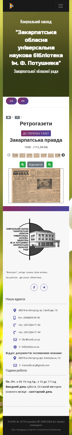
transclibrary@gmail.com (35, 365)
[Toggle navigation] (60, 6)
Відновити (35, 164)
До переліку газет (36, 133)
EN (23, 100)
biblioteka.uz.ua (30, 346)
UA (11, 100)
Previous (9, 155)
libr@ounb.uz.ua (31, 339)
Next (63, 155)
